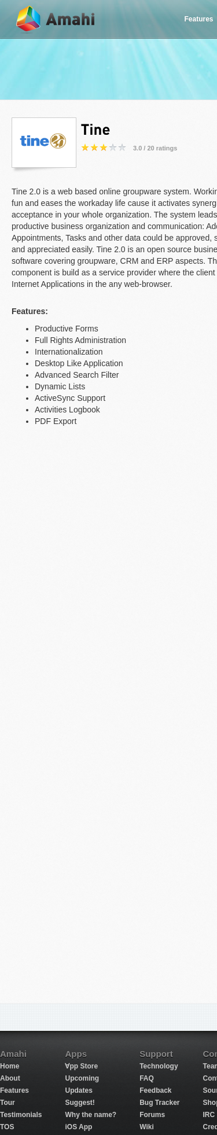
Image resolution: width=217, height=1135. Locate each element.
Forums (152, 1115)
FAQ (146, 1078)
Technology (158, 1066)
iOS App (78, 1127)
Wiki (146, 1127)
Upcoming (82, 1078)
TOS (7, 1127)
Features (14, 1090)
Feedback (155, 1090)
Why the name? (90, 1115)
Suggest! (79, 1103)
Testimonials (21, 1115)
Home (9, 1066)
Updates (78, 1090)
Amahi (56, 19)
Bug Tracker (159, 1103)
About (10, 1078)
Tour (7, 1103)
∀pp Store (81, 1066)
